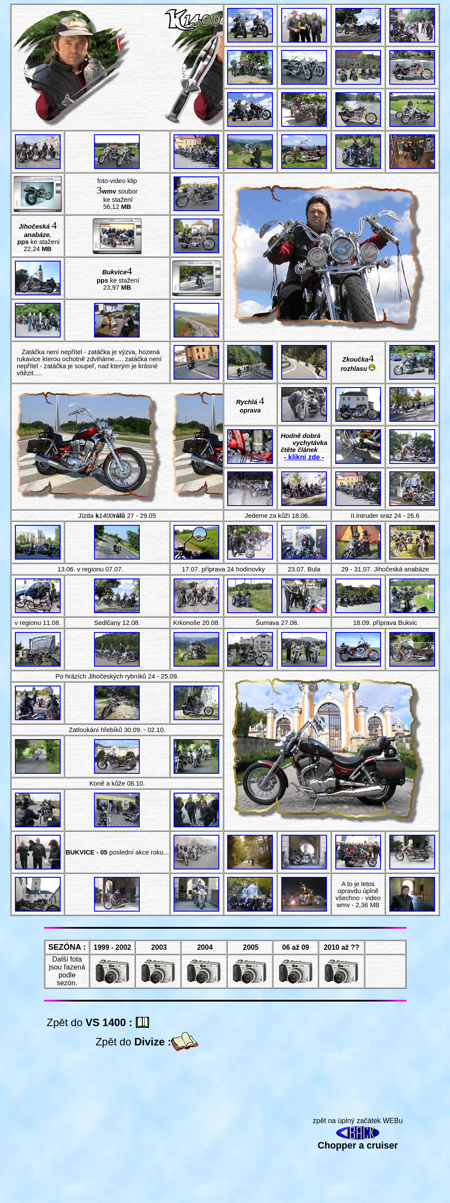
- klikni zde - (304, 457)
